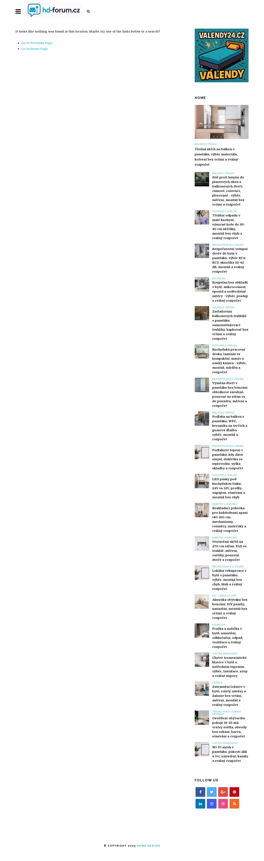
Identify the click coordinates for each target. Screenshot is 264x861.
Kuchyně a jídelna (224, 211)
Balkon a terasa (206, 144)
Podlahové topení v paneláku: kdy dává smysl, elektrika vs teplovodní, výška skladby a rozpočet (227, 459)
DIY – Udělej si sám (224, 595)
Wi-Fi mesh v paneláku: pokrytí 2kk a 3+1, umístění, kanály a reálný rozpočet (230, 754)
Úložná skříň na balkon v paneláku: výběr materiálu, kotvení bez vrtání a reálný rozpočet (216, 156)
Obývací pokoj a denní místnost (226, 713)
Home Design (148, 845)
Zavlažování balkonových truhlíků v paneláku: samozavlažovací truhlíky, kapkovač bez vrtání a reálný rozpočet (230, 325)
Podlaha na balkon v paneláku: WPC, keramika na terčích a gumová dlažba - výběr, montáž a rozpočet (229, 428)
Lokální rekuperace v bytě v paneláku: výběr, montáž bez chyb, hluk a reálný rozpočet (229, 580)
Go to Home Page (34, 49)
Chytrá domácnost (225, 653)
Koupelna (218, 278)
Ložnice (217, 682)
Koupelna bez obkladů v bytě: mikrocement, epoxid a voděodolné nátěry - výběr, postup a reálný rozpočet (230, 291)
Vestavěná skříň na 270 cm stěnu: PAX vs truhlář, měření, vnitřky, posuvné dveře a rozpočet (229, 551)
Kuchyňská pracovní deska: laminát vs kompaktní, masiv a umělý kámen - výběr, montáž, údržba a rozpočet (229, 361)
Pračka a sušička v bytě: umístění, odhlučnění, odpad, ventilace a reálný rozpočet (227, 638)
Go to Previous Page (37, 43)
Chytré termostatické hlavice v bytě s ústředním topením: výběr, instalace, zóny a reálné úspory (230, 667)
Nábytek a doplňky (224, 504)
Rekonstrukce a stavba (228, 244)
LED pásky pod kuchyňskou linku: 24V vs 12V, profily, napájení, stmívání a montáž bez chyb (228, 488)
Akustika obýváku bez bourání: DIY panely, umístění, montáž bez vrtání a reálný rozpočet (230, 609)
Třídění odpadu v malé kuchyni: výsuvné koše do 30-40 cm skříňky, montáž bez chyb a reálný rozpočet (228, 227)
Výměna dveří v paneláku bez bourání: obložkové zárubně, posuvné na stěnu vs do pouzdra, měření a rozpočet (230, 394)
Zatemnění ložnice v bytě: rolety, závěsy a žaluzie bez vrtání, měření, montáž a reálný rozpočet (229, 696)
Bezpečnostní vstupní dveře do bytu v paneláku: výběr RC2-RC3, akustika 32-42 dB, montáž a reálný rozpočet (230, 260)
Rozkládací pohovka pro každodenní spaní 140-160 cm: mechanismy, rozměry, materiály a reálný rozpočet (230, 519)
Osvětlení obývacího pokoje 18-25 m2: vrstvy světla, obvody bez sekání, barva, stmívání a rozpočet (229, 727)
